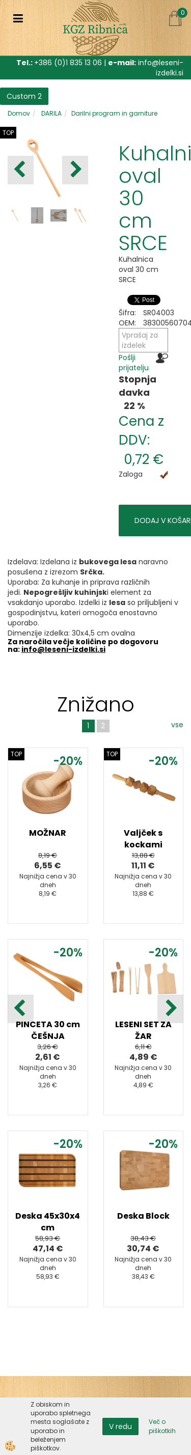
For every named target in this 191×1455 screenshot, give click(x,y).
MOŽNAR (47, 833)
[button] (75, 170)
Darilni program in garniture (114, 113)
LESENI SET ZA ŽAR (143, 1030)
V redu (120, 1426)
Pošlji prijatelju (134, 362)
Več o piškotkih (162, 1426)
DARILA (51, 113)
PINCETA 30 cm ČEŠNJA (48, 1030)
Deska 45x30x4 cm (47, 1221)
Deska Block (143, 1216)
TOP (8, 132)
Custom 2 (24, 96)
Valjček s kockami (143, 838)
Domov (19, 113)
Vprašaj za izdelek (140, 340)
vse (177, 725)
